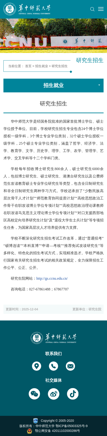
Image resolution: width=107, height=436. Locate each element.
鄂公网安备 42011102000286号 (57, 431)
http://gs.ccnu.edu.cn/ (52, 278)
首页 (28, 66)
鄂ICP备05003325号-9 (72, 426)
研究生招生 (60, 66)
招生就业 (41, 66)
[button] (92, 9)
